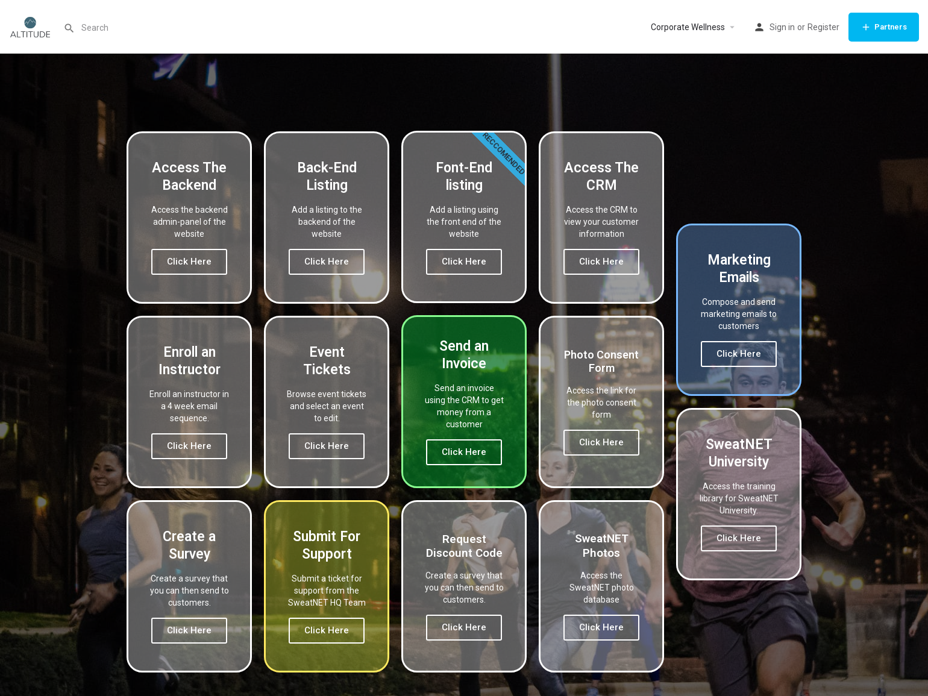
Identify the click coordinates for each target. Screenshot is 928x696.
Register (823, 27)
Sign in (782, 27)
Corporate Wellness (688, 27)
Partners (884, 27)
